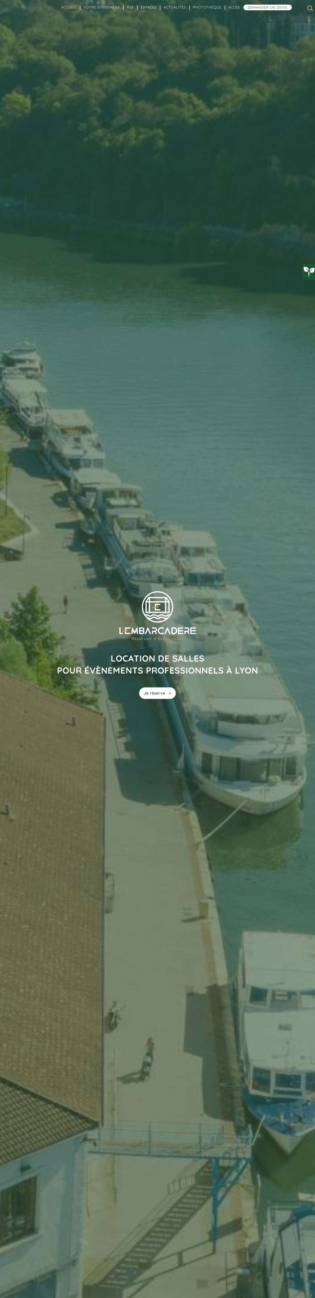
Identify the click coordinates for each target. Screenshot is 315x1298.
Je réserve (157, 693)
